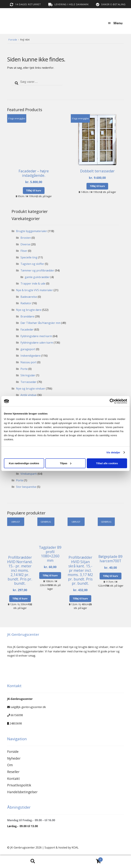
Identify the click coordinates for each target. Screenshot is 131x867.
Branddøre (27, 316)
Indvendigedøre (30, 355)
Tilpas (65, 463)
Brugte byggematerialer (31, 231)
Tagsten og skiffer (32, 264)
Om (10, 765)
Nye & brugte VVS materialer (34, 290)
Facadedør (27, 329)
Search (33, 861)
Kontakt (13, 778)
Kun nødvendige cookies (24, 463)
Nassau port (28, 362)
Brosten (25, 238)
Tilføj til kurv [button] (33, 190)
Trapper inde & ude (32, 283)
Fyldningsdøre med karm (36, 336)
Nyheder (13, 758)
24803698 (16, 723)
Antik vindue (28, 395)
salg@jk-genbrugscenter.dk (28, 707)
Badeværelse (28, 297)
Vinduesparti (28, 474)
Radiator (25, 303)
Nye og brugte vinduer (30, 388)
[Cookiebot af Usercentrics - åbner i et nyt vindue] (112, 401)
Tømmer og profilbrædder (37, 270)
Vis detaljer (113, 452)
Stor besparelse (26, 487)
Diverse (25, 244)
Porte (24, 369)
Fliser (23, 251)
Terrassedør (28, 382)
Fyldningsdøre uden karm (36, 342)
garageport (27, 349)
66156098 (17, 715)
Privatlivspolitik (19, 785)
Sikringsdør (27, 375)
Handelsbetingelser (22, 792)
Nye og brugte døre (28, 310)
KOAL (75, 847)
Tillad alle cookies (107, 463)
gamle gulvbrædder (37, 277)
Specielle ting (28, 257)
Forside (12, 39)
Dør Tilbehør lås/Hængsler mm (40, 323)
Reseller (13, 771)
